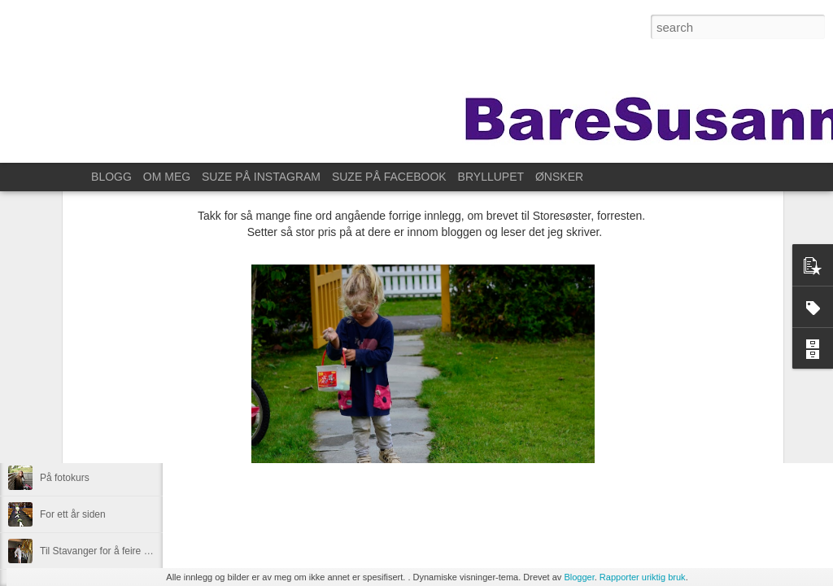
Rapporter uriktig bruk (643, 577)
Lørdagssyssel (71, 368)
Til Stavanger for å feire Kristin (105, 551)
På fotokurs (64, 477)
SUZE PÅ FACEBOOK (389, 176)
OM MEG (166, 176)
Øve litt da (62, 441)
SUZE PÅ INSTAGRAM (261, 176)
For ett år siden (73, 514)
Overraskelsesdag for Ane (96, 404)
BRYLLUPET (491, 176)
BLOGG (111, 176)
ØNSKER (559, 176)
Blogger (579, 577)
